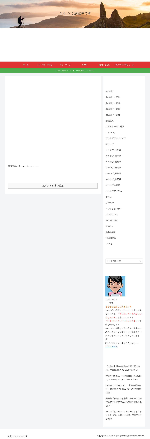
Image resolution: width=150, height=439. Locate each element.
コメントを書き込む (53, 185)
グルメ (109, 197)
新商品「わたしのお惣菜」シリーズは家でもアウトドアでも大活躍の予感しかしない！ (124, 402)
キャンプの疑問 (113, 185)
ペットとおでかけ (114, 209)
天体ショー (111, 226)
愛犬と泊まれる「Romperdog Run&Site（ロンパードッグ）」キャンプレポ (123, 378)
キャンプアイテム (114, 191)
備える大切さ (112, 220)
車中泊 (109, 244)
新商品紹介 (111, 232)
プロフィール (111, 346)
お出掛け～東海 (113, 103)
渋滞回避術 (111, 238)
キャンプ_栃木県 (113, 156)
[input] (124, 261)
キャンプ (110, 144)
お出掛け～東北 (113, 97)
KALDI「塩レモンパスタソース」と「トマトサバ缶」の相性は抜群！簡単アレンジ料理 (124, 415)
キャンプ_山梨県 (113, 150)
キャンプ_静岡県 (113, 179)
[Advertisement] (75, 44)
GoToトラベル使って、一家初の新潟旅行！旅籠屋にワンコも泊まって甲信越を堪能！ (124, 389)
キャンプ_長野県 (113, 173)
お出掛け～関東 (113, 109)
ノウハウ (110, 203)
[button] (141, 261)
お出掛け (110, 91)
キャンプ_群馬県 (113, 167)
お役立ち (110, 121)
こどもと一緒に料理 (115, 126)
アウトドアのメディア (116, 138)
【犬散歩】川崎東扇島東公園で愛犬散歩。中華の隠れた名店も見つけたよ (123, 368)
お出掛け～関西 (113, 115)
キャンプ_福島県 (113, 162)
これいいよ (111, 132)
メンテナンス (112, 214)
